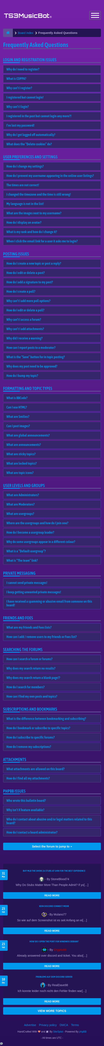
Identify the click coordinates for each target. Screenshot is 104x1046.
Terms (75, 1025)
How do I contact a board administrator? (31, 832)
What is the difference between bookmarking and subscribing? (46, 718)
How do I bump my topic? (22, 375)
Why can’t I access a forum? (23, 319)
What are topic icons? (20, 473)
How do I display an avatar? (23, 222)
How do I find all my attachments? (28, 778)
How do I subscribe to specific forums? (30, 737)
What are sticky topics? (21, 454)
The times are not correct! (22, 185)
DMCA (64, 1025)
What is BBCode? (17, 398)
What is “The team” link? (22, 560)
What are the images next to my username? (33, 213)
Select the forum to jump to (52, 846)
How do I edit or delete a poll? (25, 310)
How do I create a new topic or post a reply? (33, 263)
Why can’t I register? (19, 88)
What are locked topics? (21, 463)
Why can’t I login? (17, 107)
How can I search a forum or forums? (29, 659)
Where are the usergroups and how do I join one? (37, 523)
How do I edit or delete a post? (25, 273)
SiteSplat (57, 1031)
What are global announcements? (28, 435)
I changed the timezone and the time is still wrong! (38, 194)
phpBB (83, 1031)
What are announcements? (23, 445)
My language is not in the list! (25, 204)
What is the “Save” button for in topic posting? (35, 357)
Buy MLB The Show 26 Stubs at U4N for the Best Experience (54, 870)
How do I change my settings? (25, 166)
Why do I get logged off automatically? (30, 135)
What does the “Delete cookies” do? (29, 144)
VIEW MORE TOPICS (52, 1011)
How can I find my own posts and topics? (31, 696)
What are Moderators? (20, 504)
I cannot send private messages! (26, 583)
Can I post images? (18, 426)
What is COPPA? (16, 78)
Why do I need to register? (22, 69)
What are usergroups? (20, 514)
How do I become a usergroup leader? (30, 532)
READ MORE (51, 895)
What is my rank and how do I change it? (31, 232)
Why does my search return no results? (30, 668)
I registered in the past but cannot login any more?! (38, 116)
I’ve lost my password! (20, 125)
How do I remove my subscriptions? (28, 747)
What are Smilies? (17, 416)
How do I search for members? (25, 687)
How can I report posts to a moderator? (31, 347)
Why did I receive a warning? (24, 338)
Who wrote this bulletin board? (26, 800)
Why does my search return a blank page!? (33, 678)
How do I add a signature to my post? (29, 282)
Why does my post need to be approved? (31, 366)
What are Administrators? (22, 495)
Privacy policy (48, 1025)
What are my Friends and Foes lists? (29, 627)
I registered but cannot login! (25, 97)
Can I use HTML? (16, 407)
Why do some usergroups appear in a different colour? (40, 542)
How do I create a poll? (20, 291)
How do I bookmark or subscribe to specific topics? (38, 728)
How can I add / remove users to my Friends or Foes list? (41, 637)
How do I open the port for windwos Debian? (54, 941)
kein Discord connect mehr (54, 906)
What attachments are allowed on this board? (35, 769)
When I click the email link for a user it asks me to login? (42, 241)
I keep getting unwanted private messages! (33, 592)
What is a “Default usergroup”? (26, 551)
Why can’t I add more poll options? (28, 301)
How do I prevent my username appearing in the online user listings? (50, 176)
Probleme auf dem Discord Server (54, 976)
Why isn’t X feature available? (25, 810)
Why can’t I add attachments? (25, 329)
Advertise (30, 1025)
